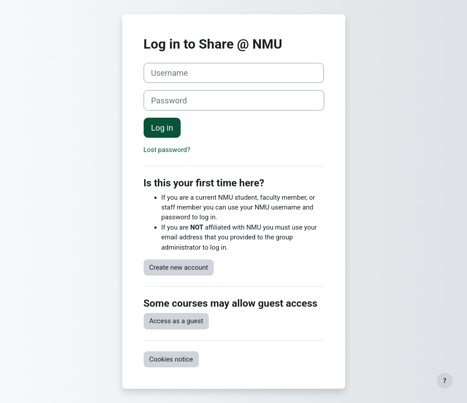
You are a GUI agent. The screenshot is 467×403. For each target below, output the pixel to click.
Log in (162, 127)
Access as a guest (176, 321)
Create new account (178, 267)
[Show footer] (445, 381)
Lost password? (167, 150)
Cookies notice (171, 359)
